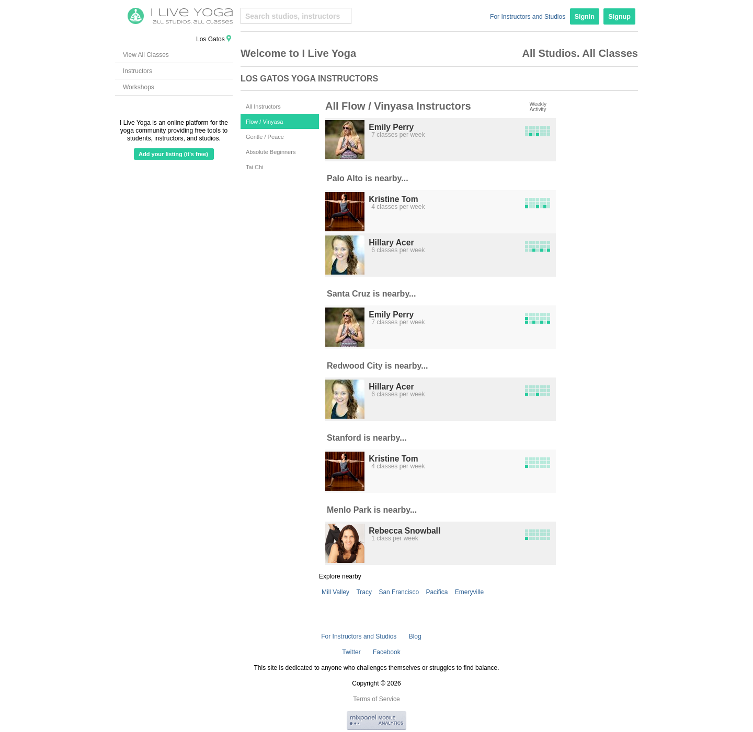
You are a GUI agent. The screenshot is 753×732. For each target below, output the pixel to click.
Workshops (138, 87)
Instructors (137, 71)
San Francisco (399, 592)
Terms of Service (376, 699)
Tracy (364, 592)
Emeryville (469, 592)
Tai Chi (255, 167)
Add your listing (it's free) (173, 154)
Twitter (351, 652)
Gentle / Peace (265, 137)
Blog (415, 636)
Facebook (387, 652)
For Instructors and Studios (527, 16)
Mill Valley (335, 592)
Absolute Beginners (270, 152)
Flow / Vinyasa (264, 122)
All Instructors (263, 106)
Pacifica (437, 592)
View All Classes (146, 54)
